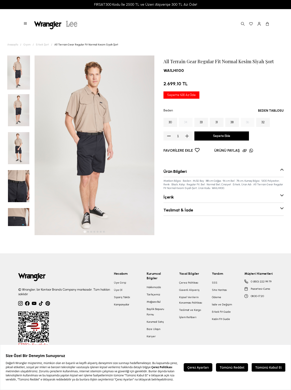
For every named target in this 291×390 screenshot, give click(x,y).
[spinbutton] (178, 136)
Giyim (26, 44)
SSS (214, 282)
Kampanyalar (121, 304)
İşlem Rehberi (187, 317)
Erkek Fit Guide (221, 311)
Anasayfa (12, 44)
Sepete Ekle (221, 136)
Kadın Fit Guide (221, 319)
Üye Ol (118, 290)
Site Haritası (219, 290)
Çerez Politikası (188, 282)
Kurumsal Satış (155, 321)
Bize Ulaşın (153, 329)
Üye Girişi (120, 282)
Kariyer (151, 336)
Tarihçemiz (153, 294)
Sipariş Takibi (122, 297)
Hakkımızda (154, 287)
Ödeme (216, 297)
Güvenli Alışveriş (189, 290)
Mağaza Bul (154, 301)
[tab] (85, 232)
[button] (26, 23)
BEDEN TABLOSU (271, 111)
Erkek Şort (42, 44)
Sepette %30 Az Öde (181, 95)
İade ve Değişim (222, 304)
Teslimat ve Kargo (190, 310)
